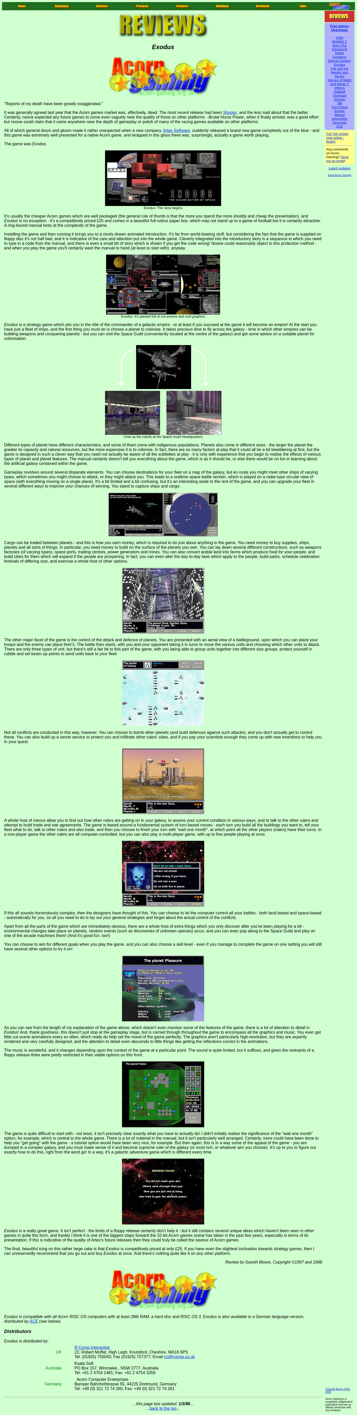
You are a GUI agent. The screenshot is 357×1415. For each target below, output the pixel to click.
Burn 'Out (340, 45)
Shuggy (339, 99)
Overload (339, 95)
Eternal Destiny (339, 61)
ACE (34, 1321)
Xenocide (339, 122)
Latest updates (339, 168)
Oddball (339, 92)
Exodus (339, 65)
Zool (339, 126)
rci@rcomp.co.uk (179, 1357)
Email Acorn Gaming (339, 175)
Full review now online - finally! (337, 137)
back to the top (163, 1408)
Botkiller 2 (339, 41)
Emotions (339, 57)
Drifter (339, 53)
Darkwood (339, 49)
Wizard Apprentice (339, 117)
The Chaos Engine (339, 109)
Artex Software (176, 130)
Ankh (339, 38)
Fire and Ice (340, 68)
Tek (339, 103)
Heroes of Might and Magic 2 (339, 82)
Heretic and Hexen (339, 74)
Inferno (339, 88)
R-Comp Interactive (92, 1347)
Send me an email (337, 159)
